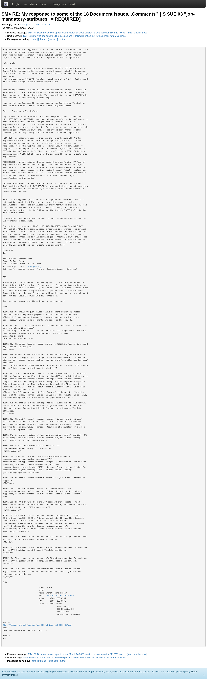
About (33, 4)
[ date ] (34, 39)
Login (15, 4)
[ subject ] (53, 39)
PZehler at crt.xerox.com (60, 596)
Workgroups (59, 4)
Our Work (45, 4)
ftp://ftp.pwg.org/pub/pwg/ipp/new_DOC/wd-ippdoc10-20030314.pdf (38, 625)
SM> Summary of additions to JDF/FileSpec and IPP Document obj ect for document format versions (74, 36)
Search (72, 4)
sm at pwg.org (33, 266)
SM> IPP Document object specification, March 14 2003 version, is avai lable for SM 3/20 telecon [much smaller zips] (87, 32)
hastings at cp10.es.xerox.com (35, 24)
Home (24, 4)
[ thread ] (42, 39)
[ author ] (63, 39)
